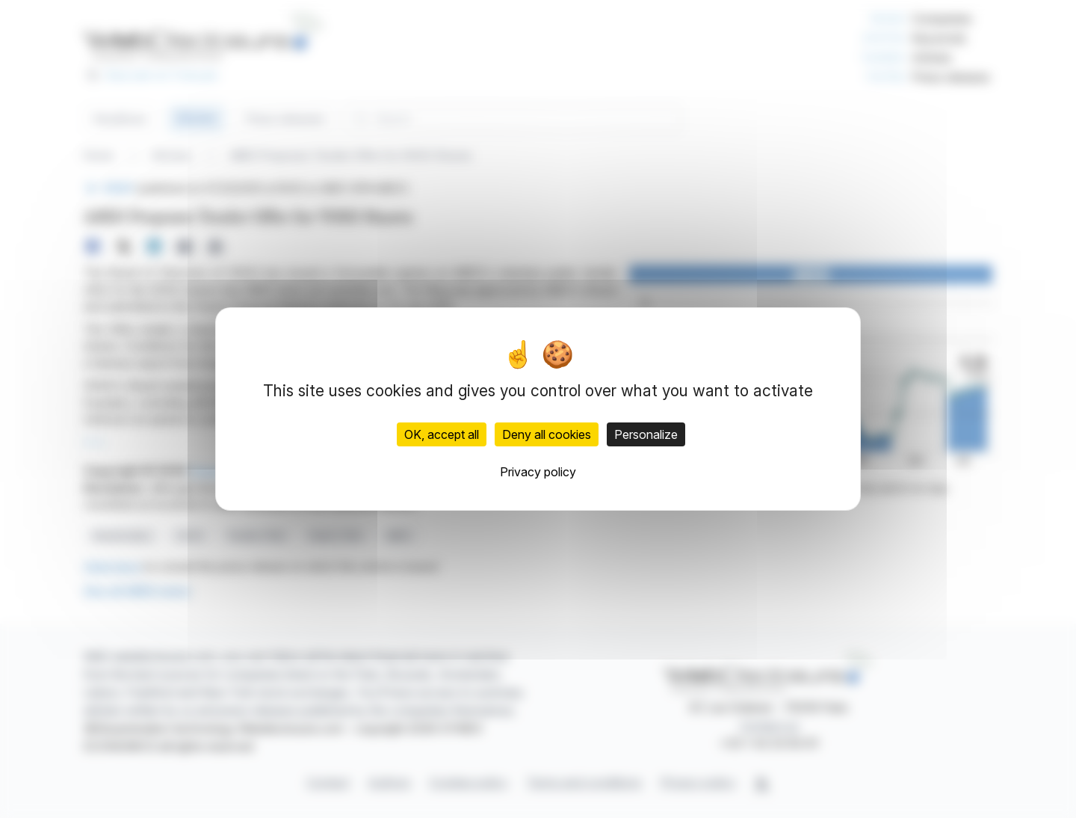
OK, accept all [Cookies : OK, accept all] (441, 434)
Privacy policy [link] (538, 471)
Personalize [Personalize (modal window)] (646, 434)
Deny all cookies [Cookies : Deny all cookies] (546, 434)
